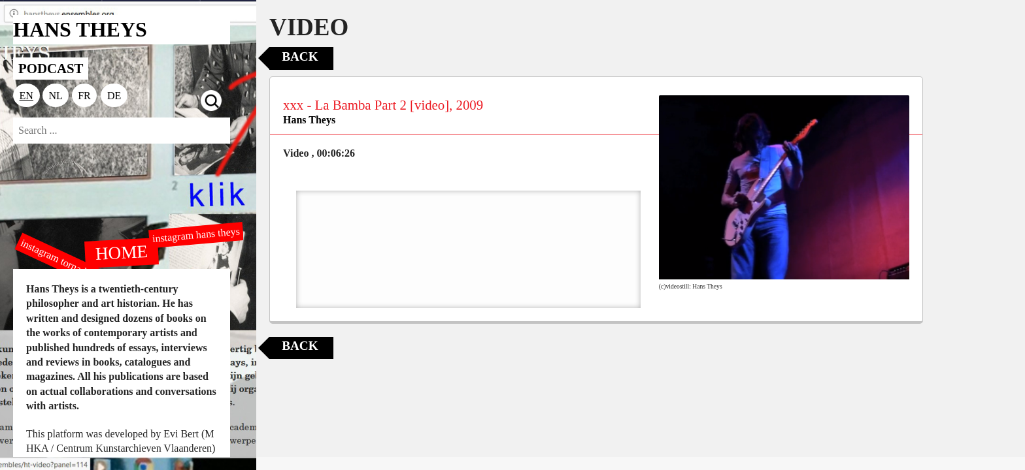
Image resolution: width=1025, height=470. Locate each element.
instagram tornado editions (72, 265)
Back (300, 56)
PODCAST (50, 68)
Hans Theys (309, 119)
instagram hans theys (196, 234)
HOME (121, 252)
